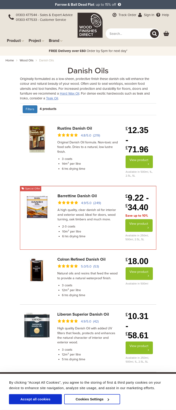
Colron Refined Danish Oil (81, 259)
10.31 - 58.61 (137, 326)
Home (10, 60)
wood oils (26, 60)
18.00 (137, 261)
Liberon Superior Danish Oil (83, 314)
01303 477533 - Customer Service (41, 20)
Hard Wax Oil (69, 93)
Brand (56, 40)
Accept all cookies (35, 399)
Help (162, 15)
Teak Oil (52, 98)
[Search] (154, 33)
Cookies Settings (92, 399)
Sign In (145, 15)
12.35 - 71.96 (137, 140)
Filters (30, 109)
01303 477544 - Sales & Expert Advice (44, 15)
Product (15, 40)
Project (36, 40)
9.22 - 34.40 (137, 202)
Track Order (124, 15)
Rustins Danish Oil (74, 128)
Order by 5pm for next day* (88, 51)
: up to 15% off (88, 4)
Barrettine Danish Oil (77, 195)
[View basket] (166, 33)
